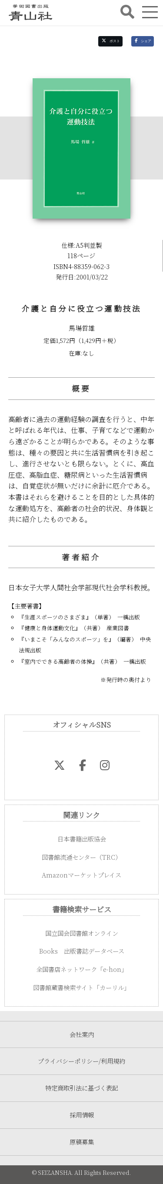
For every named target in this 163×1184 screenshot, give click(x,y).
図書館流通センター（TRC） (81, 856)
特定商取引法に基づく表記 (81, 1087)
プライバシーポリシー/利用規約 (81, 1060)
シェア (143, 41)
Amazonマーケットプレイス (81, 874)
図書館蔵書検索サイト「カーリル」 (81, 987)
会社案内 (82, 1034)
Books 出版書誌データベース (81, 950)
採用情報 (82, 1114)
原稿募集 (82, 1141)
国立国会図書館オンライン (81, 933)
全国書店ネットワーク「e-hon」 (81, 969)
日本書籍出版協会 (81, 838)
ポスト (111, 41)
